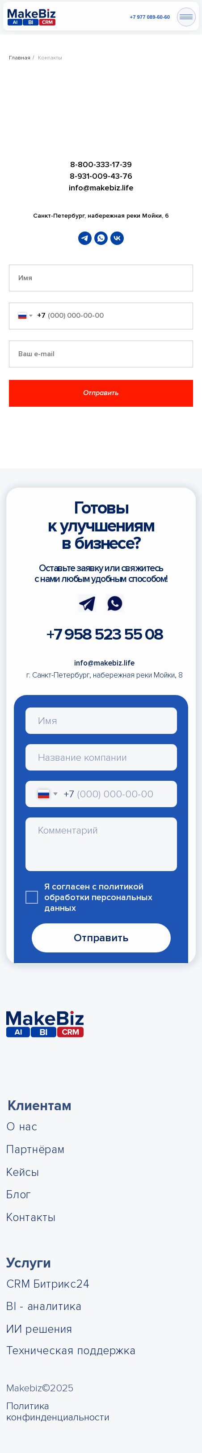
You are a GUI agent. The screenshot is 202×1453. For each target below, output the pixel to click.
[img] (31, 17)
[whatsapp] (101, 238)
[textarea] (101, 844)
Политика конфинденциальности (57, 1412)
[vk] (117, 238)
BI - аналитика (44, 1307)
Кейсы (22, 1172)
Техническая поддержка (71, 1351)
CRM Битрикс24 (47, 1284)
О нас (22, 1127)
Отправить (101, 937)
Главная (19, 58)
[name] (101, 721)
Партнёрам (35, 1150)
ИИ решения (39, 1329)
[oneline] (101, 757)
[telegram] (85, 238)
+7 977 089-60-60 (150, 17)
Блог (18, 1195)
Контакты (31, 1218)
